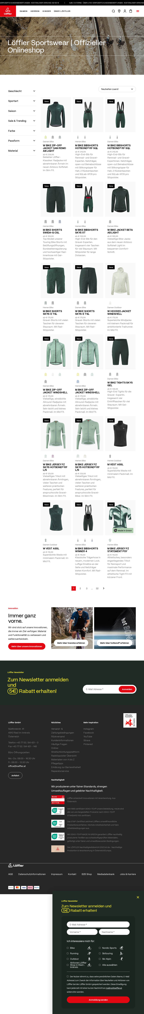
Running (81, 953)
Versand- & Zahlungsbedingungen (62, 730)
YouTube (87, 736)
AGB (10, 874)
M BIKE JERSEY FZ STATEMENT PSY (118, 550)
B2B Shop (87, 874)
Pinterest (88, 744)
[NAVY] (60, 221)
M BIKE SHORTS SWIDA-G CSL (52, 231)
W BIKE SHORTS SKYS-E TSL (85, 312)
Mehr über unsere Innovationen (26, 646)
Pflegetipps (57, 763)
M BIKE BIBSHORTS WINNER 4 (86, 550)
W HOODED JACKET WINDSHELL (119, 312)
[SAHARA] (85, 456)
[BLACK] (52, 303)
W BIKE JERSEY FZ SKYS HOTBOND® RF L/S (55, 467)
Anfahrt (15, 775)
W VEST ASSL (51, 548)
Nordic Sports (113, 948)
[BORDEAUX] (52, 456)
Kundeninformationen (62, 740)
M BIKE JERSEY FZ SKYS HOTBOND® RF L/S (87, 467)
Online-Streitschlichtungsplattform (65, 750)
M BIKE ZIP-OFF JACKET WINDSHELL (87, 391)
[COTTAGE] (60, 374)
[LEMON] (45, 374)
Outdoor (81, 959)
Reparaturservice (60, 771)
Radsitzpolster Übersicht (64, 755)
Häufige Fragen (59, 744)
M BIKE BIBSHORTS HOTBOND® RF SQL (86, 146)
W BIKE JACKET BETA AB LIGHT (120, 231)
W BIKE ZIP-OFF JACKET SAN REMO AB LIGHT (54, 148)
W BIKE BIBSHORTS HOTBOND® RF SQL (119, 146)
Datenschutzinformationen (32, 874)
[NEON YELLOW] (45, 137)
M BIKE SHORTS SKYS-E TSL (52, 312)
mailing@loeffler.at (114, 987)
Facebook (88, 732)
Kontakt (72, 874)
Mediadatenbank (105, 874)
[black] (52, 137)
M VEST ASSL (115, 464)
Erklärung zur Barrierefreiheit (66, 767)
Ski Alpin (113, 959)
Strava (86, 740)
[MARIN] (78, 381)
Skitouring (113, 953)
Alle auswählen (109, 965)
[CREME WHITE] (110, 303)
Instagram (88, 728)
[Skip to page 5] (92, 588)
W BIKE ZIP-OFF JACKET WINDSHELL (55, 391)
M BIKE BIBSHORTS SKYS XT (86, 231)
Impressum (57, 874)
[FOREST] (60, 137)
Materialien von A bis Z (62, 759)
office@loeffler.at (17, 766)
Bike (81, 948)
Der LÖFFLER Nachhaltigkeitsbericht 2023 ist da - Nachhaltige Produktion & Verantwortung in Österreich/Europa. (94, 849)
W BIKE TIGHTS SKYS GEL (120, 384)
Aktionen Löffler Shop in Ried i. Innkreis (81, 965)
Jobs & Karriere (128, 874)
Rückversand (58, 736)
